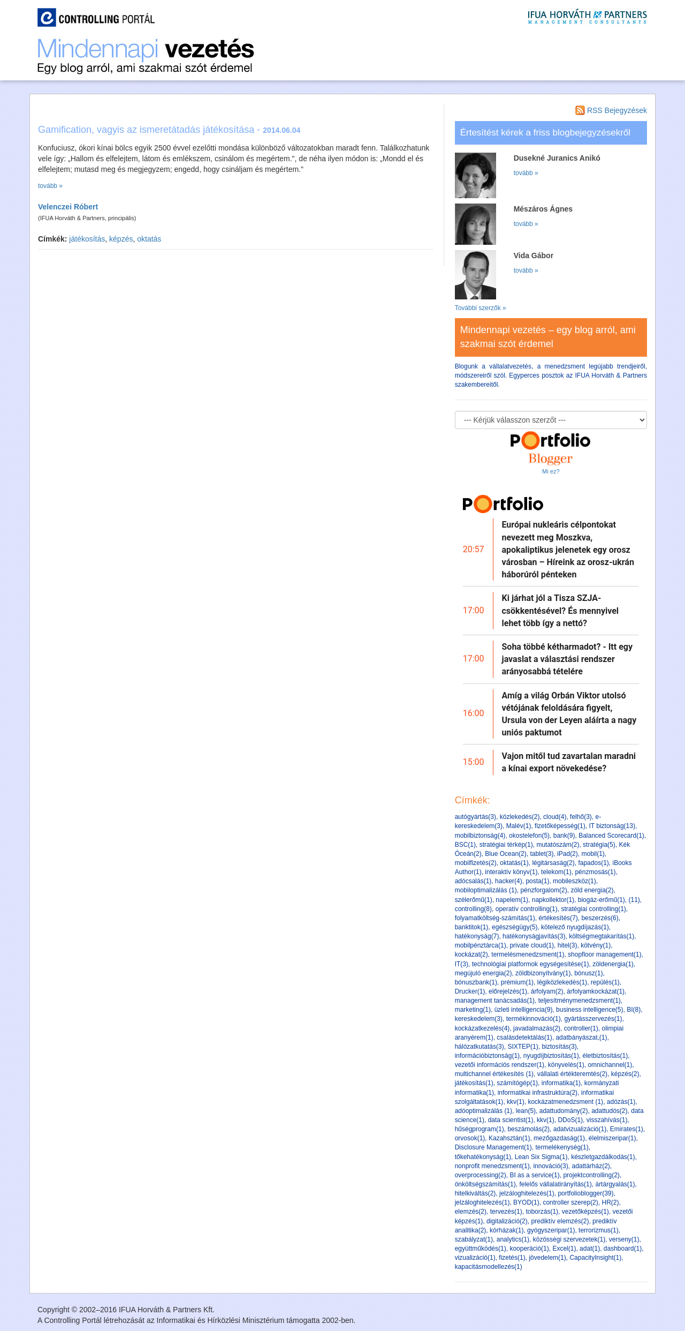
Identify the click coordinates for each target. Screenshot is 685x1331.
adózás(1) (621, 1102)
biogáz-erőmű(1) (601, 900)
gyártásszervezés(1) (593, 1018)
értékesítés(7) (557, 918)
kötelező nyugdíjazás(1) (575, 927)
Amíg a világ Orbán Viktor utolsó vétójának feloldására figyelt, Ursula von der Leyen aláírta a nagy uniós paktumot (569, 714)
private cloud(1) (531, 945)
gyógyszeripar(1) (551, 1230)
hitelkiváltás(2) (475, 1193)
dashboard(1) (623, 1248)
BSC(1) (465, 844)
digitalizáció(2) (507, 1221)
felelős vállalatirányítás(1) (555, 1184)
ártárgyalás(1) (615, 1184)
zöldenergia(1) (613, 964)
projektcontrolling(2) (591, 1175)
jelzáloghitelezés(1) (526, 1193)
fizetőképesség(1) (560, 826)
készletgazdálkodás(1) (603, 1157)
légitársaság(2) (553, 863)
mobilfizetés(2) (476, 863)
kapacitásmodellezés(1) (488, 1266)
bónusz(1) (588, 973)
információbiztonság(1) (487, 1055)
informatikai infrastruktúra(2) (537, 1092)
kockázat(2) (471, 954)
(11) (634, 900)
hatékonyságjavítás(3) (534, 936)
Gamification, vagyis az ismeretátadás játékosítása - (169, 129)
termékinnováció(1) (533, 1018)
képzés (121, 239)
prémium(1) (517, 982)
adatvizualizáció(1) (579, 1129)
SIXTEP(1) (522, 1046)
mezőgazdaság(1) (559, 1138)
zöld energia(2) (591, 890)
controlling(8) (473, 909)
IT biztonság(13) (612, 826)
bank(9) (564, 835)
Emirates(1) (626, 1129)
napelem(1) (512, 900)
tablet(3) (541, 854)
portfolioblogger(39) (585, 1193)
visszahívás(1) (607, 1120)
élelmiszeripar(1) (612, 1138)
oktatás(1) (514, 863)
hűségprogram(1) (479, 1129)
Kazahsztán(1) (509, 1138)
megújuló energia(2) (483, 973)
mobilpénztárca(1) (480, 945)
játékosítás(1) (474, 1083)
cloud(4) (554, 817)
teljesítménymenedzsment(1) (579, 1000)
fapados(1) (593, 863)
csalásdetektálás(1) (524, 1037)
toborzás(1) (542, 1211)
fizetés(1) (512, 1257)
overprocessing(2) (480, 1175)
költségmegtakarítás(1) (601, 936)
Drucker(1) (470, 991)
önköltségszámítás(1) (485, 1184)
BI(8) (634, 1009)
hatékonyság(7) (477, 936)
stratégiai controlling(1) (593, 909)
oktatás (149, 239)
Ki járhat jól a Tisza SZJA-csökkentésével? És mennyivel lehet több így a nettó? (560, 610)
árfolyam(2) (547, 991)
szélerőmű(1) (473, 900)
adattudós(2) (609, 1111)
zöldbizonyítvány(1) (542, 973)
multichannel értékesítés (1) (494, 1074)
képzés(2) (625, 1074)
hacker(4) (508, 881)
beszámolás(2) (528, 1129)
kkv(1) (515, 1102)
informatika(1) (561, 1083)
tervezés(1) (506, 1211)
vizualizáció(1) (475, 1257)
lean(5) (526, 1111)
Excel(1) (564, 1248)
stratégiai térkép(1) (506, 844)
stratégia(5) (599, 844)
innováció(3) (550, 1166)
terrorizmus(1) (599, 1230)
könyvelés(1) (566, 1065)
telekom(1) (556, 872)
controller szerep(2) (570, 1202)
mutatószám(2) (557, 844)
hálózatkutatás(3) (479, 1046)
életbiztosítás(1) (605, 1055)
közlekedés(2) (520, 817)
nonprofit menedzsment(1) (492, 1166)
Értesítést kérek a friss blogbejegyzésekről (545, 132)
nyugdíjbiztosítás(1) (551, 1055)
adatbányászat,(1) (581, 1037)
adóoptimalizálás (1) (483, 1111)
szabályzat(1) (474, 1239)
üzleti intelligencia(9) (523, 1009)
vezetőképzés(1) (585, 1211)
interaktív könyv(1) (511, 872)
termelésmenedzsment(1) (527, 954)
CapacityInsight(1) (595, 1257)
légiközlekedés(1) (562, 982)
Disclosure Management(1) (493, 1147)
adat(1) (590, 1248)
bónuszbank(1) (476, 982)
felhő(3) (581, 817)
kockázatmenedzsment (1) (565, 1102)
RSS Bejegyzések (611, 110)
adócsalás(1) (473, 881)
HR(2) (610, 1202)
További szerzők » (480, 308)
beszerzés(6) (599, 918)
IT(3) (461, 964)
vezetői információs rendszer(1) (499, 1065)
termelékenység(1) (561, 1147)
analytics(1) (513, 1239)
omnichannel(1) (610, 1065)
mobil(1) (592, 854)
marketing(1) (473, 1009)
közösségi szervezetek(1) (569, 1239)
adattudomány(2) (563, 1111)
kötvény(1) (596, 945)
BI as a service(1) (534, 1175)
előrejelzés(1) (508, 991)
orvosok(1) (470, 1138)
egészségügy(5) (514, 927)
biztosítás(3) (559, 1046)
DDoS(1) (570, 1120)
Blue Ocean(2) (505, 854)
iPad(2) (567, 854)
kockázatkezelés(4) (482, 1028)
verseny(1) (624, 1239)
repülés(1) (605, 982)
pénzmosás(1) (595, 872)
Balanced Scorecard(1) (611, 835)
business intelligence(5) (589, 1009)
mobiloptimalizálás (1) (486, 890)
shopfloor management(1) (604, 954)
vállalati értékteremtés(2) (572, 1074)
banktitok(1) (472, 927)
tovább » (50, 186)
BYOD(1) (526, 1202)
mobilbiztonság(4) (480, 835)
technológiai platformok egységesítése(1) (530, 964)
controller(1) (581, 1028)
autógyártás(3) (475, 817)
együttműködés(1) (480, 1248)
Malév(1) (518, 826)
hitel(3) (567, 945)
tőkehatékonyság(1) (483, 1157)
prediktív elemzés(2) (560, 1221)
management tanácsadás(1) (495, 1000)
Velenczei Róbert (68, 206)
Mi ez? (550, 471)
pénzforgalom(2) (543, 890)
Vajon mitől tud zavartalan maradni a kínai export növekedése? (569, 762)
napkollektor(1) (553, 900)
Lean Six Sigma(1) (541, 1157)
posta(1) (537, 881)
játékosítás (87, 239)
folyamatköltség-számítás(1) (495, 918)
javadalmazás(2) (536, 1028)
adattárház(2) (591, 1166)
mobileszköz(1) (574, 881)
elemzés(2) (470, 1211)
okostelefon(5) (529, 835)
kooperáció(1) (529, 1248)
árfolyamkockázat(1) (596, 991)
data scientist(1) (511, 1120)
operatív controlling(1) (527, 909)
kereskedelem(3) (479, 1018)
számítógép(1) (517, 1083)
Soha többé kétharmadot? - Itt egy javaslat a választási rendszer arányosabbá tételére (567, 659)
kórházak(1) (506, 1230)
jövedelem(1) (547, 1257)
